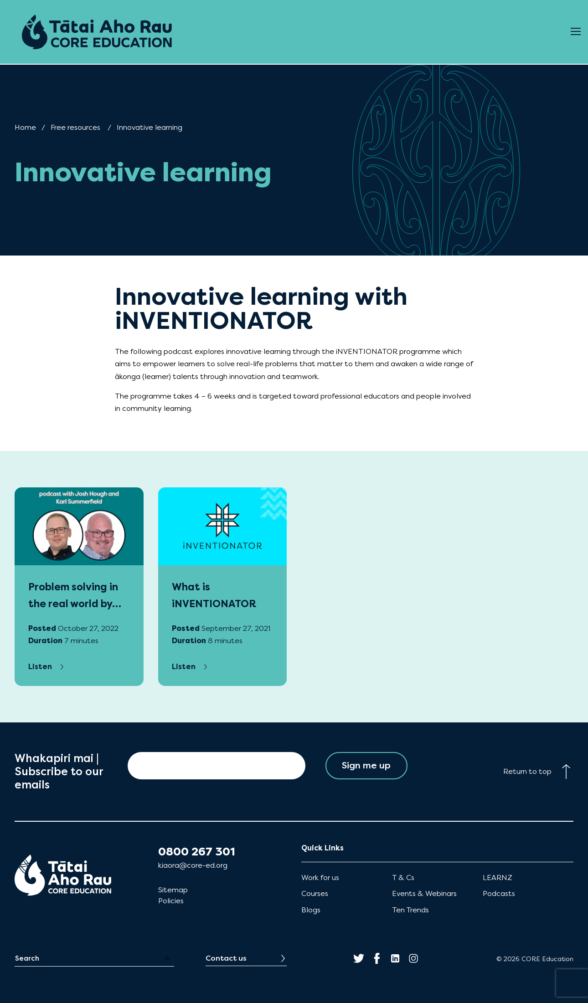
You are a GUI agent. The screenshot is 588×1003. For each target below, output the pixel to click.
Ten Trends (410, 910)
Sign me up (366, 765)
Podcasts (499, 893)
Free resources (75, 127)
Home (25, 127)
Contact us (226, 958)
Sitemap (173, 889)
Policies (171, 900)
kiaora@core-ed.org (192, 865)
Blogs (310, 910)
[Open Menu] (576, 32)
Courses (314, 893)
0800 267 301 (196, 851)
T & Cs (403, 877)
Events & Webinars (424, 893)
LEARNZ (497, 877)
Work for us (320, 877)
